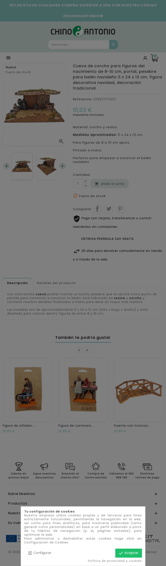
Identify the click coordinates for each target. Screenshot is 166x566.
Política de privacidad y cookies (115, 561)
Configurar (39, 553)
